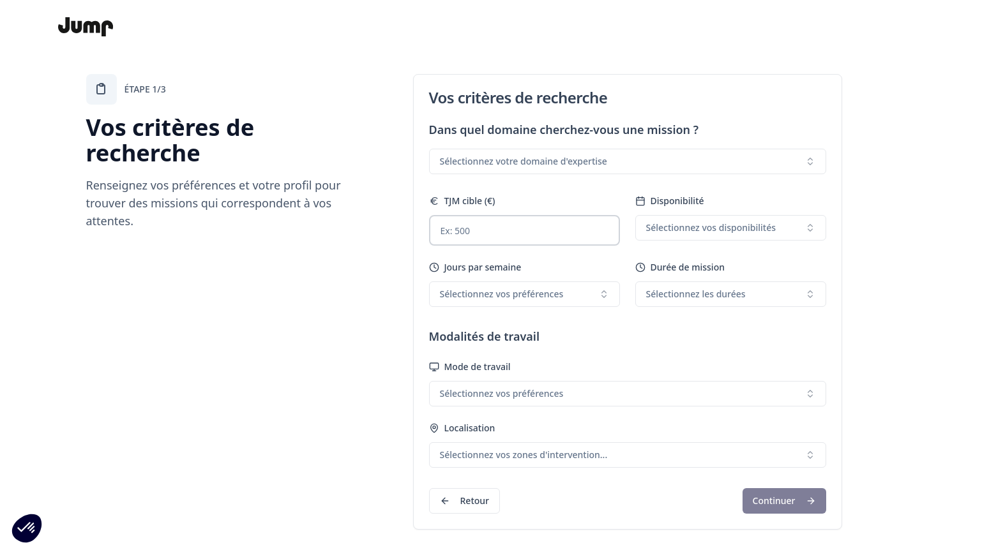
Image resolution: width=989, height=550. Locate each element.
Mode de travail (470, 366)
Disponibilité (669, 201)
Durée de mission (680, 267)
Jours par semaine (475, 267)
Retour (465, 500)
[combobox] (627, 161)
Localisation (462, 428)
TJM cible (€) (462, 201)
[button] (26, 528)
